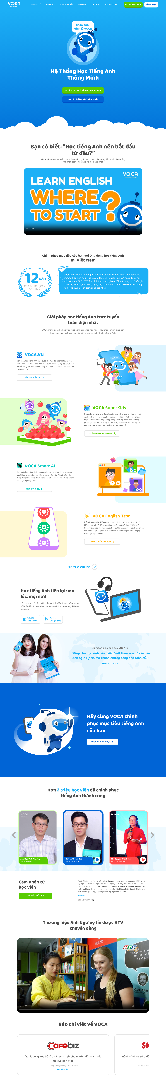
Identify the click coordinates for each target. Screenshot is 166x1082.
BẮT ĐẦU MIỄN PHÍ (35, 896)
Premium (82, 4)
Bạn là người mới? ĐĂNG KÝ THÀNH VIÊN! (83, 90)
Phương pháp (66, 4)
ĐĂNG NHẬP (151, 4)
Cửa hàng (95, 4)
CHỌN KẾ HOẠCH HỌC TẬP (102, 742)
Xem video (82, 896)
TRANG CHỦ (36, 4)
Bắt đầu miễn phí (133, 4)
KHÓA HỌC (50, 4)
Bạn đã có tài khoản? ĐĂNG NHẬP (83, 99)
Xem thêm (111, 4)
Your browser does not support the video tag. (83, 201)
